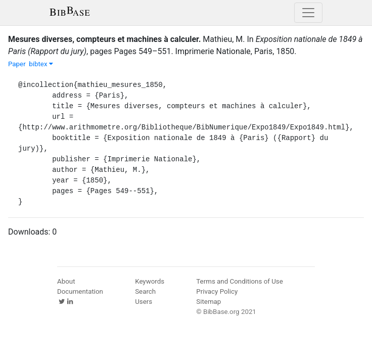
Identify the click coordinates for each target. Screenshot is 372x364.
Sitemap (208, 301)
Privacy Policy (217, 291)
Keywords (149, 281)
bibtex (41, 64)
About (66, 281)
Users (143, 301)
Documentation (80, 291)
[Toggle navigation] (308, 13)
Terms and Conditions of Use (239, 281)
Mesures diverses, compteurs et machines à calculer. (104, 39)
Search (145, 291)
